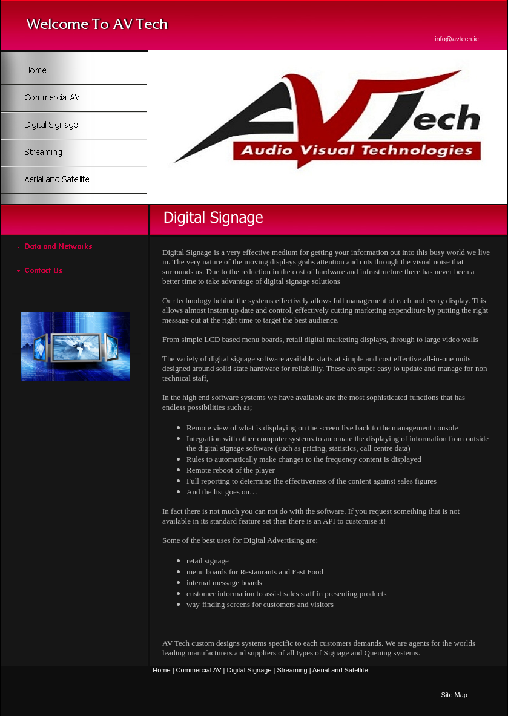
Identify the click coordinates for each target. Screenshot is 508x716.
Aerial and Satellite (340, 670)
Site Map (454, 694)
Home (161, 670)
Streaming (292, 670)
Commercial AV (199, 670)
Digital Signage (249, 670)
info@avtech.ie (457, 38)
